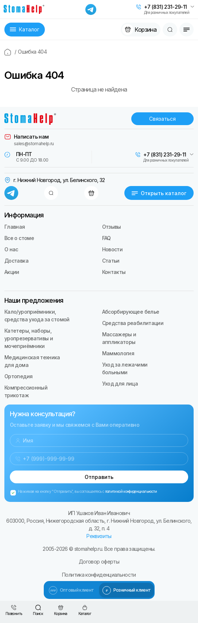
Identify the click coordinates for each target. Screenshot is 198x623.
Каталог (24, 29)
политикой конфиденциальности (131, 491)
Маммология (118, 353)
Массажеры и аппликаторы (119, 338)
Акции (11, 272)
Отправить (99, 477)
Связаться (162, 119)
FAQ (106, 238)
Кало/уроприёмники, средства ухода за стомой (37, 315)
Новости (112, 249)
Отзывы (111, 227)
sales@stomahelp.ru (34, 143)
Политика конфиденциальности (99, 575)
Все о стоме (19, 238)
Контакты (114, 272)
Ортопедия (18, 376)
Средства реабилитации (133, 323)
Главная (14, 227)
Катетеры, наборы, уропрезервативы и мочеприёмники (28, 338)
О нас (11, 249)
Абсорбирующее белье (130, 312)
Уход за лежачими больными (125, 368)
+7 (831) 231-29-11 (165, 6)
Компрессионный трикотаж (25, 391)
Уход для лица (120, 383)
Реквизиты (98, 536)
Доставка (16, 261)
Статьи (111, 261)
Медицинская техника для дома (32, 361)
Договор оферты (99, 561)
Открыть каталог (159, 193)
